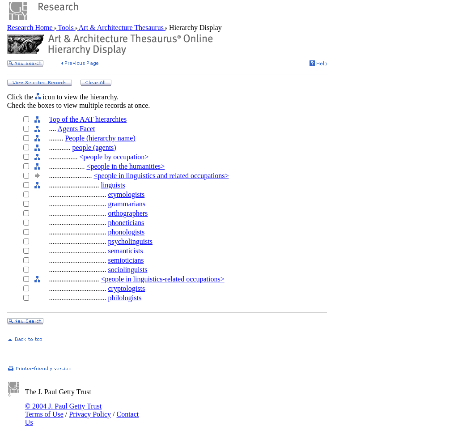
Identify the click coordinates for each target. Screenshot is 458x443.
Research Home (31, 27)
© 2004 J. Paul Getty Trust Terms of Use (63, 410)
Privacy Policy (90, 414)
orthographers (128, 213)
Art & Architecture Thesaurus (121, 27)
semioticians (126, 260)
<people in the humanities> (125, 166)
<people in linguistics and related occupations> (161, 175)
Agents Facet (76, 128)
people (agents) (94, 147)
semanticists (125, 251)
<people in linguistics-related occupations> (162, 279)
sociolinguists (127, 269)
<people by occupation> (113, 157)
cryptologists (126, 288)
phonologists (126, 232)
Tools (66, 27)
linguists (113, 185)
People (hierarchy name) (100, 138)
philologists (124, 298)
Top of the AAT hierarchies (88, 119)
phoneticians (126, 222)
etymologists (126, 194)
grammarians (126, 204)
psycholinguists (130, 241)
